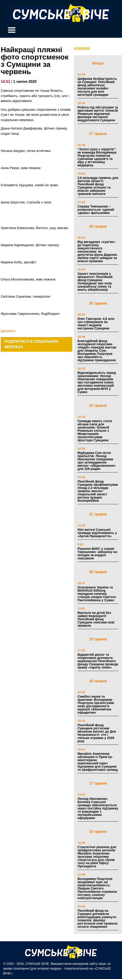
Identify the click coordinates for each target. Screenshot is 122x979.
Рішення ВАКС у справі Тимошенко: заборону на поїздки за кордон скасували (97, 553)
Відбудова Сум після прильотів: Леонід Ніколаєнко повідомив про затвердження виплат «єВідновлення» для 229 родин (97, 461)
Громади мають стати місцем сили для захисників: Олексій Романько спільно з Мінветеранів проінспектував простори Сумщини (95, 430)
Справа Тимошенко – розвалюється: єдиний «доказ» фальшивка (96, 210)
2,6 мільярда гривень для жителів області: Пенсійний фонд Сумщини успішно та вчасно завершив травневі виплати (98, 186)
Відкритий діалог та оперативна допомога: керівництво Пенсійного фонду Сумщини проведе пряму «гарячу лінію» (98, 661)
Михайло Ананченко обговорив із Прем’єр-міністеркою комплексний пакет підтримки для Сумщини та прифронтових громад (98, 761)
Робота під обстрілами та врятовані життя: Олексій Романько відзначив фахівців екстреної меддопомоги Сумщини (98, 113)
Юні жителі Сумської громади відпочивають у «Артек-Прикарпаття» (97, 533)
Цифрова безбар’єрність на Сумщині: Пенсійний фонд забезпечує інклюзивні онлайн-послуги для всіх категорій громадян (97, 87)
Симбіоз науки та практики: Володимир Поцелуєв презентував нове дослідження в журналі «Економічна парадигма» (96, 704)
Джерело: (8, 331)
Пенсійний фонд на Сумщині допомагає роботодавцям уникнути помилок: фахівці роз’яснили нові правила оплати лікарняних (97, 918)
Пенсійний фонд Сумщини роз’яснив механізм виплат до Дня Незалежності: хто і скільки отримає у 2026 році (97, 733)
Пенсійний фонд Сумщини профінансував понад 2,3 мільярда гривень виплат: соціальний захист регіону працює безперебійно (98, 491)
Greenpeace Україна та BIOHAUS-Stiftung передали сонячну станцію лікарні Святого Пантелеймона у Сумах (97, 593)
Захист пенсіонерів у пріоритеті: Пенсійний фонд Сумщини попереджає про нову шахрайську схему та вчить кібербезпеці (95, 281)
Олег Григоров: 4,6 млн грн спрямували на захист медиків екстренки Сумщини (96, 323)
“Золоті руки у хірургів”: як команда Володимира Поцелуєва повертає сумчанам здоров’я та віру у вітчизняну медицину (97, 157)
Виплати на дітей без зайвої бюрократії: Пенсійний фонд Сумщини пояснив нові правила (96, 619)
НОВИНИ (82, 49)
